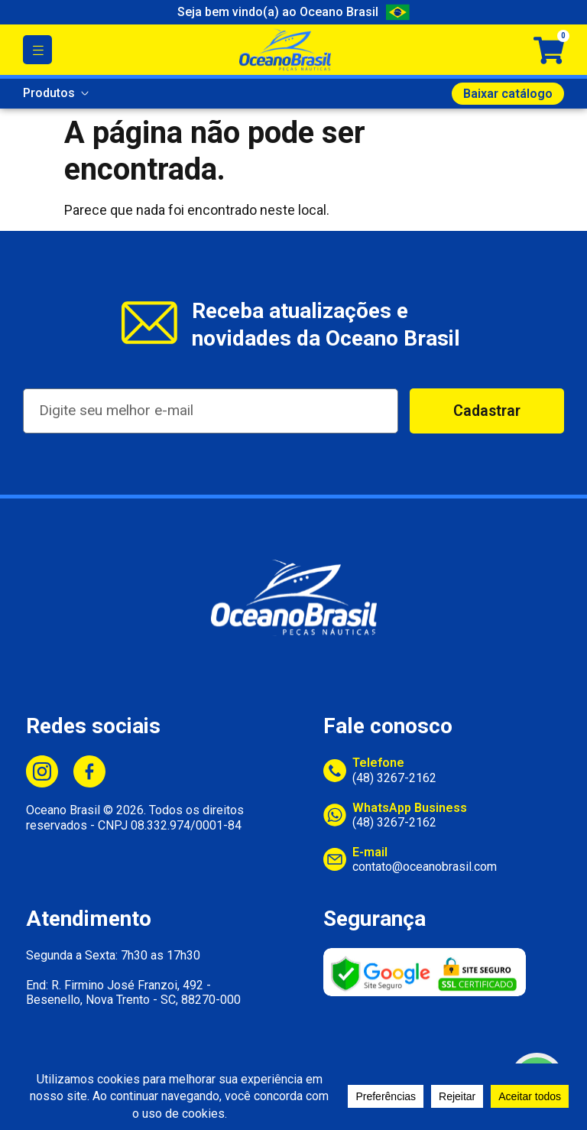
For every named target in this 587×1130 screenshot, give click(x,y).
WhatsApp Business (409, 807)
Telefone (378, 762)
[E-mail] (334, 859)
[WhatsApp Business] (334, 815)
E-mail (370, 852)
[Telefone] (334, 770)
